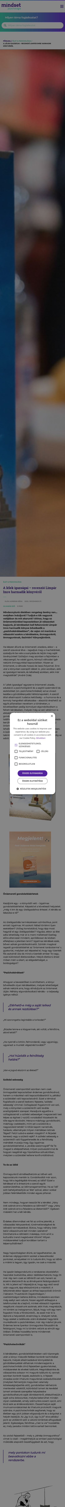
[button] (32, 788)
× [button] (52, 716)
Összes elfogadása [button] (32, 773)
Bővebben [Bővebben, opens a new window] (41, 738)
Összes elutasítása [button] (32, 781)
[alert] (32, 753)
